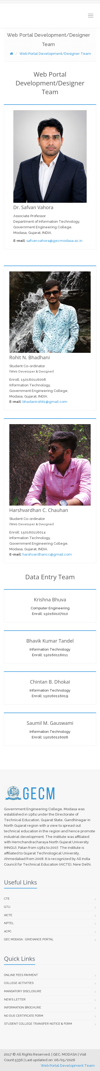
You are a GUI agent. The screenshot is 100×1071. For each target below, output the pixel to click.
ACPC (7, 931)
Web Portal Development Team (68, 1066)
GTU (7, 907)
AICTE (8, 915)
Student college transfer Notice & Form (38, 1023)
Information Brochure (22, 1007)
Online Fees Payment (21, 975)
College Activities (19, 983)
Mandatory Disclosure (22, 991)
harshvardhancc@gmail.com (47, 554)
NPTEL (9, 923)
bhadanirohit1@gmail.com (44, 402)
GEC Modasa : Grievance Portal (29, 939)
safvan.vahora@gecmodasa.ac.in (54, 241)
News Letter (15, 999)
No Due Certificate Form (23, 1016)
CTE (7, 898)
